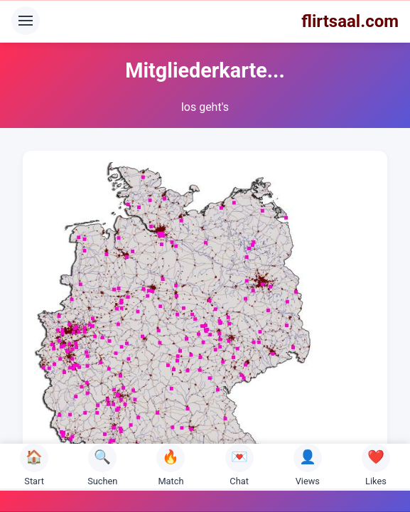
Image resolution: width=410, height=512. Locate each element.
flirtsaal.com (350, 21)
